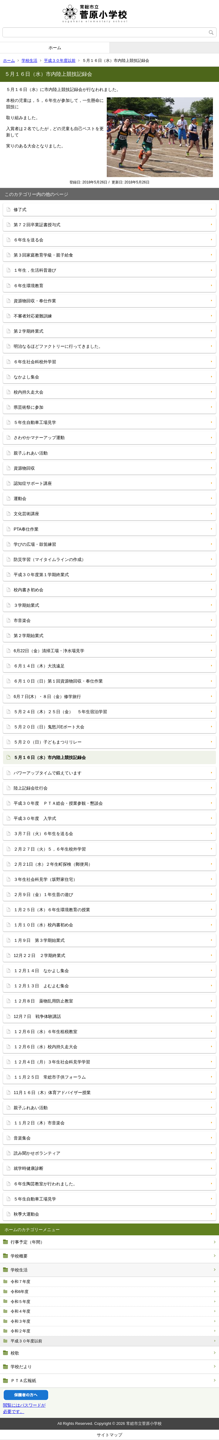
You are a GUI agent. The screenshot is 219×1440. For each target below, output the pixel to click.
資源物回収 (24, 468)
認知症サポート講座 (33, 483)
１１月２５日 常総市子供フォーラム (50, 1077)
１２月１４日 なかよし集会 (41, 970)
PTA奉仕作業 (26, 529)
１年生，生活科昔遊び (35, 270)
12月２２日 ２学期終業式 (39, 955)
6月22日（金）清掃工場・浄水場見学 (49, 650)
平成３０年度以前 (60, 60)
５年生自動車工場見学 (35, 422)
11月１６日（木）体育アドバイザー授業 (52, 1092)
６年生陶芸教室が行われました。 (45, 1183)
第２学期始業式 (28, 635)
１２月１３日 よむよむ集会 (41, 985)
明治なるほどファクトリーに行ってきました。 (58, 346)
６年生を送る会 (28, 239)
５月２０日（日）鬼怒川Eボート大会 (49, 726)
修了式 (20, 209)
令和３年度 (20, 1321)
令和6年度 (20, 1291)
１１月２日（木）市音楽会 (39, 1122)
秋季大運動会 (26, 1214)
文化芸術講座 (26, 513)
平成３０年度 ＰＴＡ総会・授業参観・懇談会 (58, 803)
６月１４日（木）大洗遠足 (39, 665)
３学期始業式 (26, 605)
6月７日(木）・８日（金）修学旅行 (47, 696)
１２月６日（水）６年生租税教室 (45, 1031)
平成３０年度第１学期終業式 (41, 574)
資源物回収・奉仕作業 (35, 300)
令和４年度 (20, 1311)
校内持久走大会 (28, 392)
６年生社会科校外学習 (35, 361)
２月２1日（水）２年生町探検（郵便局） (53, 864)
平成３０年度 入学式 (35, 818)
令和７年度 (20, 1281)
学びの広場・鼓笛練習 (35, 544)
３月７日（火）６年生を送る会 (43, 833)
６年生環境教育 (28, 285)
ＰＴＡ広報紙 (23, 1380)
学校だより (21, 1366)
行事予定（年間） (28, 1242)
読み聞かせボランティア (37, 1153)
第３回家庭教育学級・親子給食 (43, 255)
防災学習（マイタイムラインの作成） (50, 559)
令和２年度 (20, 1331)
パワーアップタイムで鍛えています (48, 772)
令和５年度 (20, 1301)
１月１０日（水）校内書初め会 (43, 924)
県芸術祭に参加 (28, 407)
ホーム (55, 47)
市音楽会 (22, 620)
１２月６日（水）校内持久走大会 (45, 1046)
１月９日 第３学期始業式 (39, 940)
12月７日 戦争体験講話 (37, 1016)
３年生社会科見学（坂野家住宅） (45, 879)
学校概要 (19, 1256)
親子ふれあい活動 (31, 453)
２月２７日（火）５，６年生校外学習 (50, 849)
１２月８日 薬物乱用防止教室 (43, 1001)
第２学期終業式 (28, 331)
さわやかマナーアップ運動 (39, 437)
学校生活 (29, 60)
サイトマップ (109, 1434)
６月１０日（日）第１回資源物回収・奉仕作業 (58, 681)
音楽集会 (22, 1138)
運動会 (20, 498)
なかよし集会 (26, 376)
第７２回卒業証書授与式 (37, 224)
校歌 (15, 1353)
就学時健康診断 (28, 1168)
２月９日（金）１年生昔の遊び (43, 894)
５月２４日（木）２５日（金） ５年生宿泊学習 (60, 711)
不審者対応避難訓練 (33, 316)
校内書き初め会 (28, 589)
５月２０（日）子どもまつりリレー (48, 742)
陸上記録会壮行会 (31, 788)
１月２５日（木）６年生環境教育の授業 (52, 909)
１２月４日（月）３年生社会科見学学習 (52, 1061)
